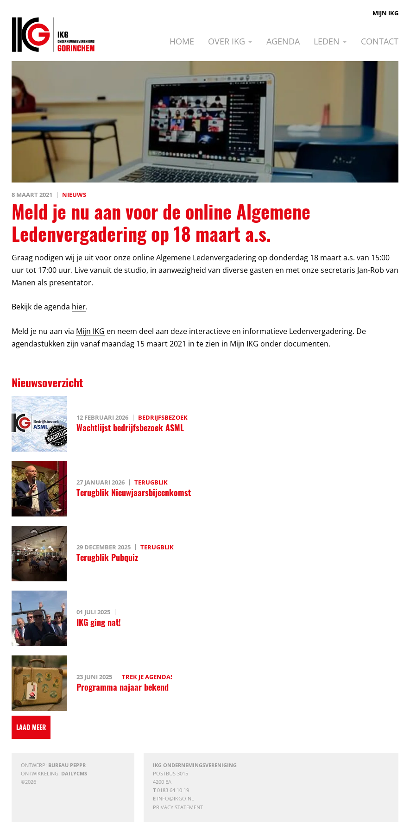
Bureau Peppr (67, 765)
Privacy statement (178, 807)
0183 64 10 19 (173, 790)
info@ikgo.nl (175, 798)
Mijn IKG (385, 13)
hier (79, 307)
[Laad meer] (31, 727)
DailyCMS (74, 773)
